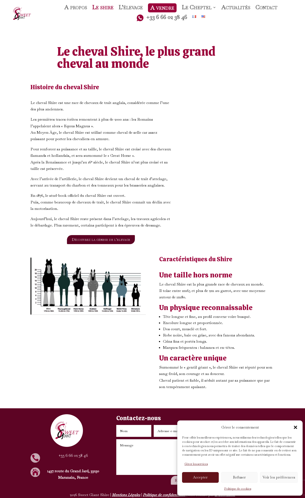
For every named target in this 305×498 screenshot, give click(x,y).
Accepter (200, 477)
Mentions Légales (126, 494)
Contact (266, 8)
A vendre (162, 7)
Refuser (239, 477)
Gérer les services (196, 464)
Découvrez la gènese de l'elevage (101, 239)
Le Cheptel (196, 8)
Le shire (102, 8)
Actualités (235, 8)
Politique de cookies (237, 489)
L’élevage (131, 8)
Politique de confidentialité (164, 494)
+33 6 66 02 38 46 (162, 17)
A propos (75, 8)
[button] (295, 427)
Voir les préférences (279, 477)
